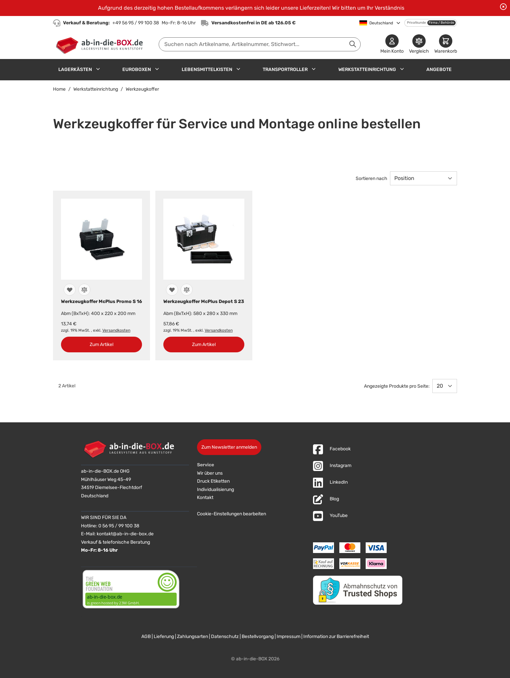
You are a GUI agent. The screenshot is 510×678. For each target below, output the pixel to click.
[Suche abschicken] (353, 44)
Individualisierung (215, 489)
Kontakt (205, 497)
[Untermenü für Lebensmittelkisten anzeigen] (238, 69)
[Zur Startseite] (101, 44)
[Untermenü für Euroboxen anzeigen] (157, 69)
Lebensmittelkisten (207, 69)
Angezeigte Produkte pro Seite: (397, 386)
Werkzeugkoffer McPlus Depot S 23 (203, 301)
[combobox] (260, 44)
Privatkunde (416, 23)
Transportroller (285, 69)
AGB (146, 636)
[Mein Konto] (392, 44)
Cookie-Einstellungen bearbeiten (231, 514)
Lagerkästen (75, 69)
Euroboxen (136, 69)
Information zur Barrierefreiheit (336, 636)
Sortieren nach (371, 178)
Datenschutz (225, 636)
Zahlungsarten (192, 636)
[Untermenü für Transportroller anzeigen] (313, 69)
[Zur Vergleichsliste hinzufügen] (84, 290)
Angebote (439, 69)
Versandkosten (116, 330)
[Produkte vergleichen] (419, 44)
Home (59, 89)
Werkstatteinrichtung (367, 69)
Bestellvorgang (258, 636)
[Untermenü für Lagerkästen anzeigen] (98, 69)
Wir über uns (210, 473)
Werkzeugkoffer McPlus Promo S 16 (101, 301)
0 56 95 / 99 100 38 (118, 526)
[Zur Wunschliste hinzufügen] (70, 290)
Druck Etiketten (213, 481)
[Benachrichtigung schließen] (503, 6)
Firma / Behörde (441, 23)
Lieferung (164, 636)
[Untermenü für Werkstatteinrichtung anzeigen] (402, 69)
